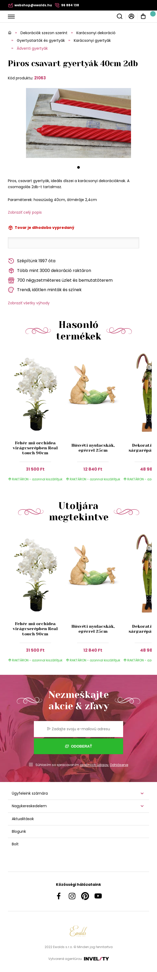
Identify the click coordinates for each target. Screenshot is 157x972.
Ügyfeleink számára (30, 793)
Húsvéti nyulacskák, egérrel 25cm (92, 448)
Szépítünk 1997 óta (31, 261)
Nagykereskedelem (29, 806)
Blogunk (19, 831)
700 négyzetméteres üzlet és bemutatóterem (60, 280)
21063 (40, 78)
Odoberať (78, 746)
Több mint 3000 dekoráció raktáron (49, 271)
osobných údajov (94, 765)
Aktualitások (23, 818)
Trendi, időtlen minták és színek (45, 290)
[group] (36, 419)
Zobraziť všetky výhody (29, 303)
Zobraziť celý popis (25, 212)
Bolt (15, 844)
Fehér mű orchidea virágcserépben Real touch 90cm (35, 447)
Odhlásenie (119, 765)
